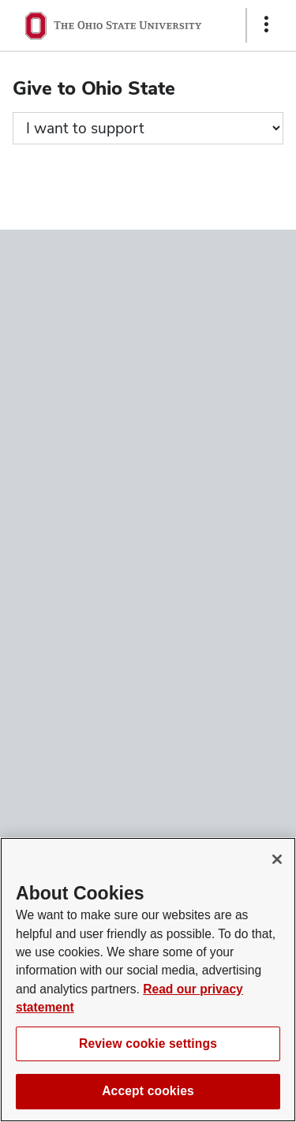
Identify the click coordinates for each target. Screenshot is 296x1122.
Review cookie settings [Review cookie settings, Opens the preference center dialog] (148, 1043)
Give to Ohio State (94, 88)
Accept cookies (148, 1091)
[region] (148, 979)
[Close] (277, 859)
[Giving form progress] (148, 128)
